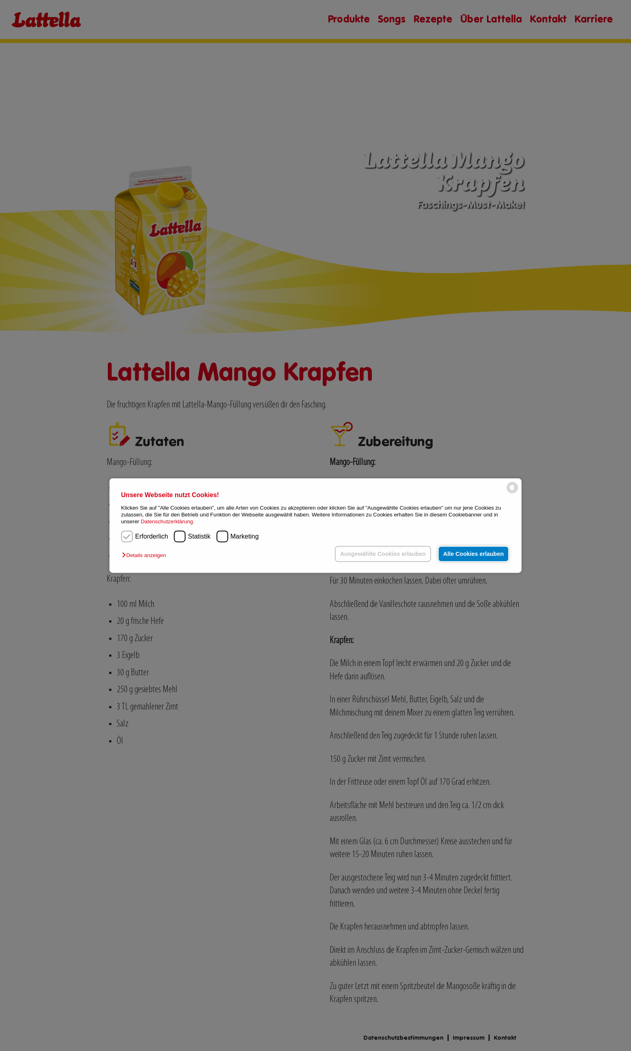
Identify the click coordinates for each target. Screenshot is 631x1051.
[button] (146, 555)
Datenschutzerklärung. (167, 522)
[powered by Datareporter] (512, 492)
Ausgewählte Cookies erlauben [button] (383, 554)
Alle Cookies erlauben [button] (473, 554)
